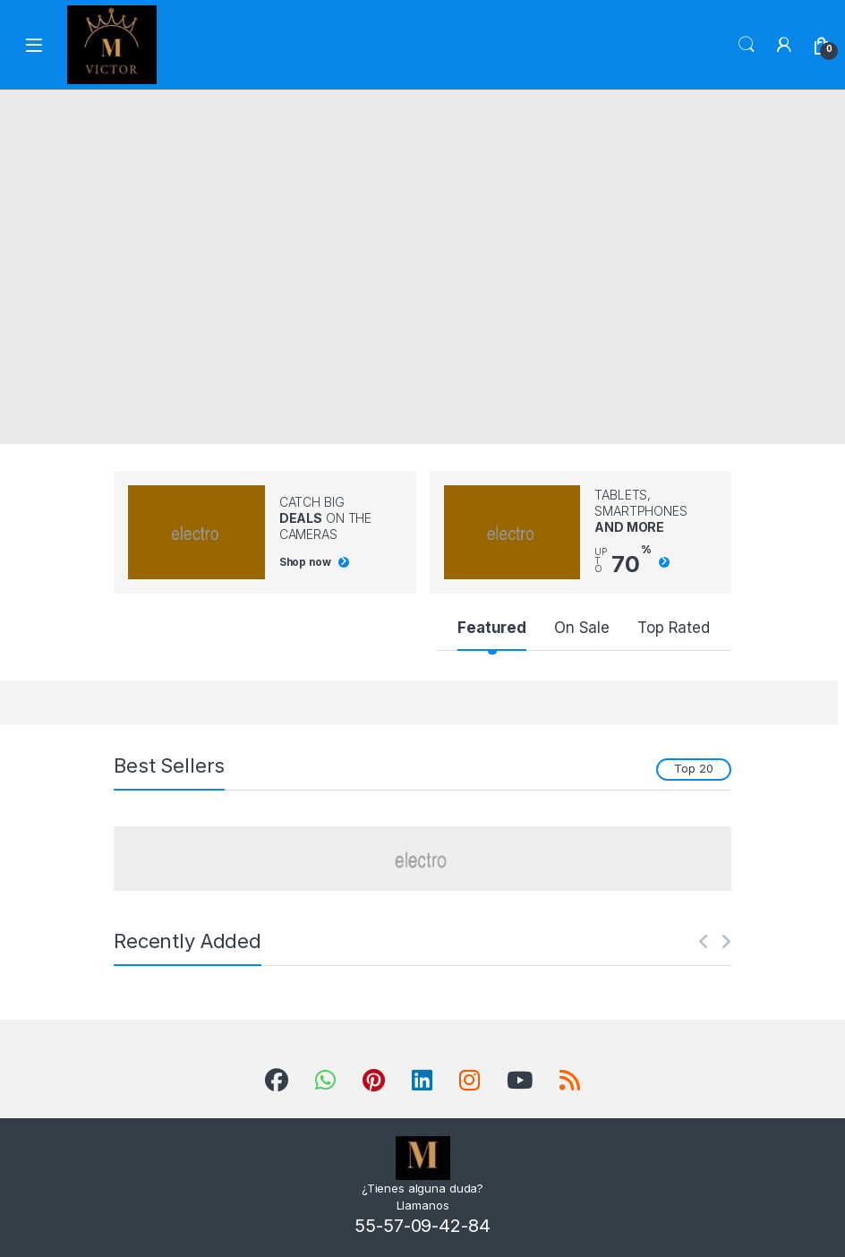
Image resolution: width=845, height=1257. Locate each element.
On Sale (582, 628)
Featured (491, 628)
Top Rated (673, 628)
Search (746, 45)
